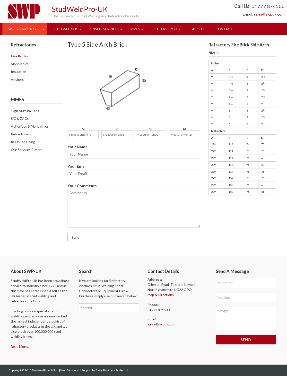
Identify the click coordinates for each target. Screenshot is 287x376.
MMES (135, 29)
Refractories (20, 134)
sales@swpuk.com (269, 14)
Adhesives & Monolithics (30, 126)
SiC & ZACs (20, 118)
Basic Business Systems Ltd (113, 370)
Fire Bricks (19, 56)
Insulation (18, 72)
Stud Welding (65, 29)
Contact (224, 29)
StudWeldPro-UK (80, 9)
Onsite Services (104, 29)
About (198, 29)
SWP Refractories (25, 29)
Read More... (20, 346)
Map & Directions (161, 295)
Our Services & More (27, 150)
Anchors (17, 79)
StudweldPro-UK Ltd (45, 370)
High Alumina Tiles (25, 111)
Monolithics (20, 64)
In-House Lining (23, 142)
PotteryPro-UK (166, 29)
